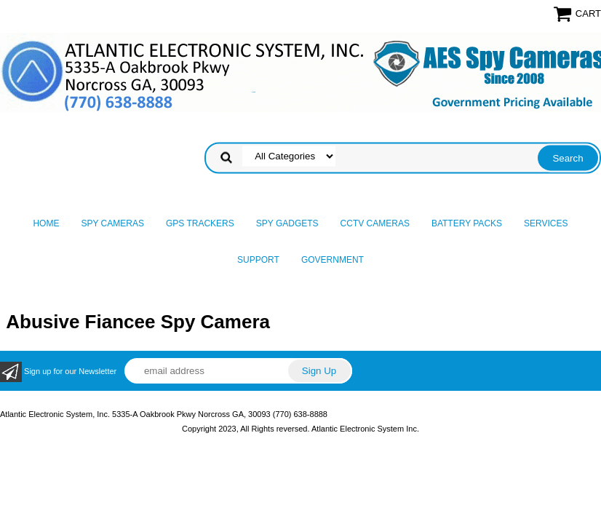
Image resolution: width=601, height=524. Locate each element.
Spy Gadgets (287, 223)
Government (332, 260)
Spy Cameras (112, 223)
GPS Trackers (200, 223)
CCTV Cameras (375, 223)
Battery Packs (466, 223)
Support (258, 260)
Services (546, 223)
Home (46, 223)
